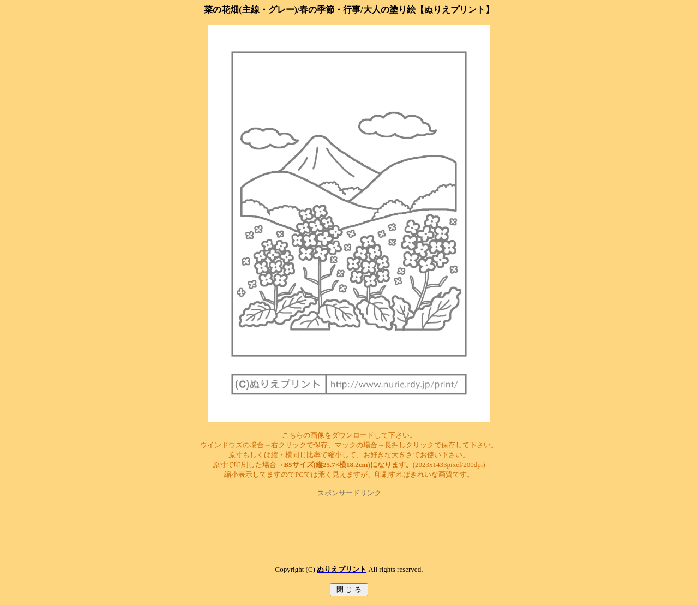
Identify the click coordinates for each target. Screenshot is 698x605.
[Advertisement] (349, 522)
